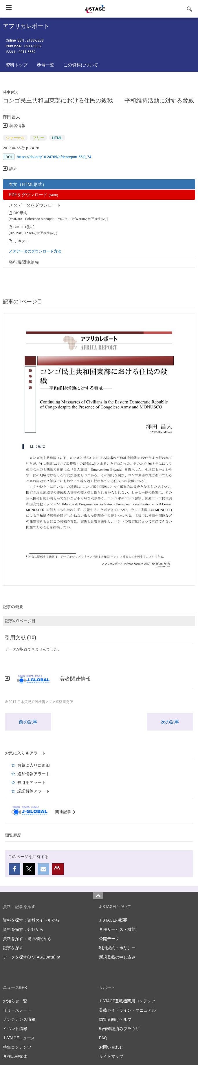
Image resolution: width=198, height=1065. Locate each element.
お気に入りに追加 (33, 765)
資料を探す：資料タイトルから (31, 920)
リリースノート (17, 1010)
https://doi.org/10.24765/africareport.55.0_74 (54, 156)
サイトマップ (111, 1056)
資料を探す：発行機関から (27, 938)
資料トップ (17, 65)
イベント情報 (15, 1028)
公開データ (109, 938)
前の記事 (28, 722)
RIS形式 (20, 212)
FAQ (103, 1037)
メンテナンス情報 (19, 1019)
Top (98, 895)
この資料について (80, 65)
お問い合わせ (111, 1047)
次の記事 (170, 722)
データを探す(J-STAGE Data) (31, 957)
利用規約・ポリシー (117, 947)
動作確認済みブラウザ (119, 1028)
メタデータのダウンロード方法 (35, 251)
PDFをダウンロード (33, 194)
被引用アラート (31, 782)
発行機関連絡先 (24, 262)
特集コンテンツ (17, 1047)
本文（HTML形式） (28, 184)
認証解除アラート (33, 791)
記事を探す (13, 947)
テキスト (21, 241)
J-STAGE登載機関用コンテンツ (127, 1001)
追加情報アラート (33, 773)
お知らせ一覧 (15, 1001)
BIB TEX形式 (23, 226)
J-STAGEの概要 (113, 920)
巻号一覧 (45, 65)
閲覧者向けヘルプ (115, 1019)
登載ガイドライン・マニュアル (127, 1010)
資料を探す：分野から (23, 929)
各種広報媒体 (15, 1056)
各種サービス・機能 (117, 929)
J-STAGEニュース (19, 1037)
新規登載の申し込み (117, 957)
